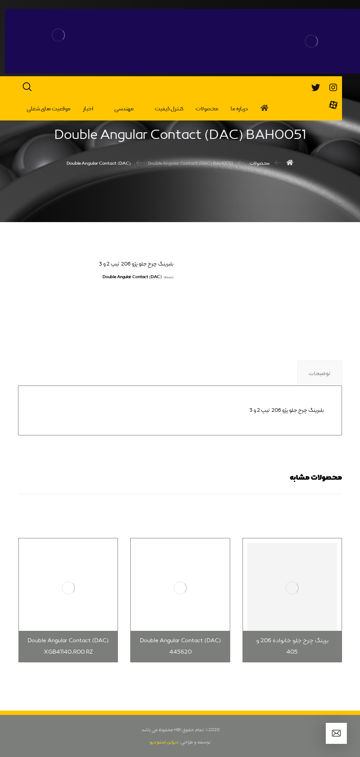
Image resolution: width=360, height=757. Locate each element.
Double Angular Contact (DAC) (132, 277)
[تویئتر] (315, 87)
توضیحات (319, 374)
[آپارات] (333, 105)
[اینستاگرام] (333, 87)
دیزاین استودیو (164, 742)
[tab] (319, 373)
